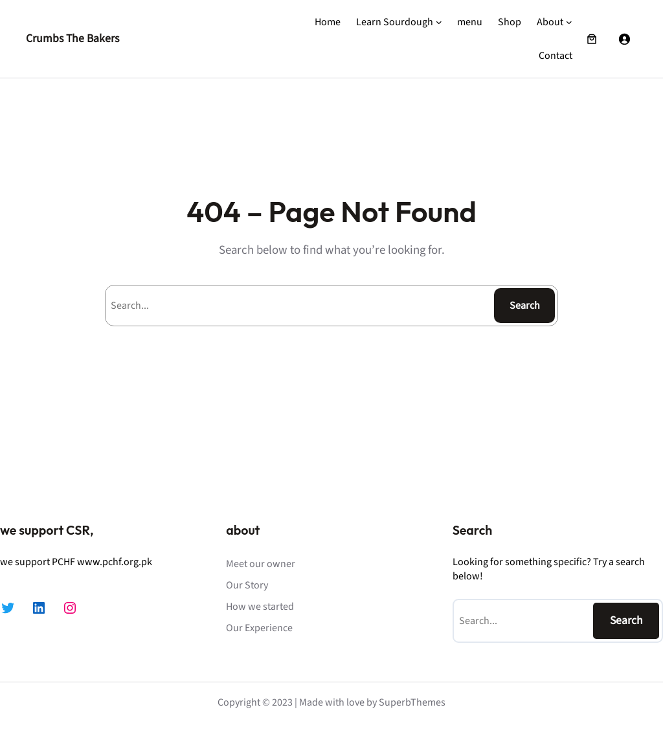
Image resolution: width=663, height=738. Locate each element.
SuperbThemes (412, 702)
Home (328, 22)
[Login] (624, 39)
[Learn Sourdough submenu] (439, 22)
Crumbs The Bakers (72, 38)
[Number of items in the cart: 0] (592, 39)
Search (525, 305)
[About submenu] (569, 22)
